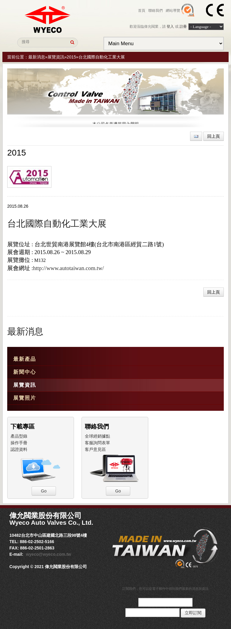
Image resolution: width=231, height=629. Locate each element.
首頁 (141, 10)
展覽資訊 (56, 57)
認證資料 (19, 449)
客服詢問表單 (97, 442)
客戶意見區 (95, 449)
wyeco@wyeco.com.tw (48, 554)
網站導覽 (173, 10)
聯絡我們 (155, 10)
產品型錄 (19, 436)
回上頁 (213, 136)
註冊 (183, 26)
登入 (170, 26)
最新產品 (24, 359)
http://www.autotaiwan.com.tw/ (68, 268)
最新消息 (36, 57)
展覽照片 (24, 398)
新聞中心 (24, 372)
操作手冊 (19, 442)
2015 (71, 57)
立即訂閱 (193, 613)
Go (44, 491)
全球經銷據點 (97, 436)
